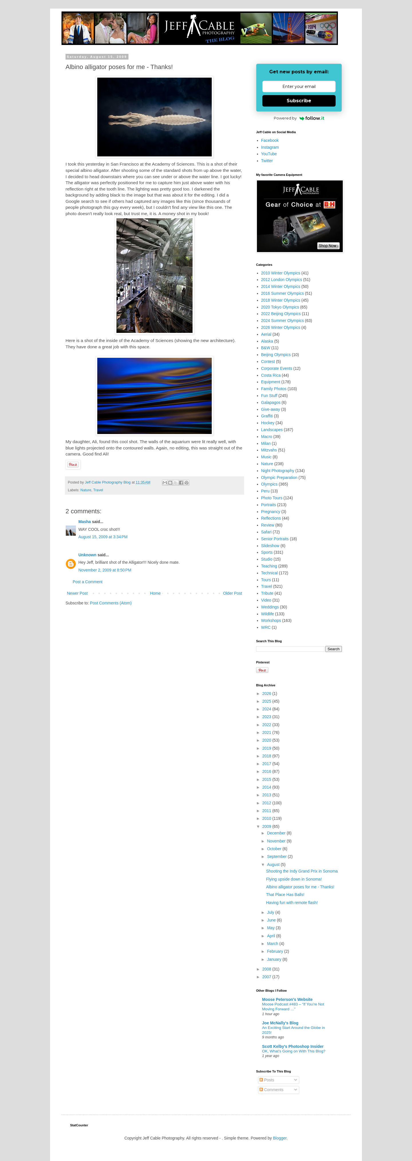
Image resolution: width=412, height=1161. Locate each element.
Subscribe (299, 100)
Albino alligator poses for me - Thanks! (300, 887)
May (271, 928)
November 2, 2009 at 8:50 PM (104, 570)
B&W (265, 347)
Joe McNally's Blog (280, 1023)
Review (267, 525)
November (276, 841)
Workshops (271, 620)
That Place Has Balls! (285, 894)
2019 (267, 748)
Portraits (268, 504)
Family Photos (274, 388)
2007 (267, 977)
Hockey (268, 423)
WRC (266, 627)
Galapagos (271, 402)
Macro (266, 436)
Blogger (279, 1138)
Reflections (271, 518)
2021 (267, 732)
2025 (267, 701)
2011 (267, 810)
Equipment (270, 382)
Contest (268, 361)
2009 (267, 826)
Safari (266, 532)
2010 (267, 818)
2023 (267, 716)
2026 (267, 693)
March (273, 943)
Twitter (267, 160)
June (272, 920)
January (274, 959)
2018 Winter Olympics (280, 300)
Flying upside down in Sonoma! (294, 879)
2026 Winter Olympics (280, 327)
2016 (267, 771)
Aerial (266, 334)
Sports (267, 552)
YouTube (269, 154)
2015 (267, 779)
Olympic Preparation (279, 477)
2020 (267, 740)
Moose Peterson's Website (287, 999)
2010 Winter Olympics (280, 273)
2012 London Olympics (281, 279)
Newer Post (77, 593)
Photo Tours (271, 498)
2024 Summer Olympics (282, 320)
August (273, 864)
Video (266, 600)
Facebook (270, 140)
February (275, 951)
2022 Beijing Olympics (281, 313)
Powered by (299, 118)
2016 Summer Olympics (282, 293)
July (271, 912)
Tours (266, 579)
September (277, 856)
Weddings (270, 607)
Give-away (270, 409)
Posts (267, 1080)
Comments (272, 1089)
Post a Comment (87, 581)
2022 (267, 724)
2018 (267, 756)
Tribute (267, 593)
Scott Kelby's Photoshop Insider (293, 1046)
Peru (265, 491)
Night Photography (277, 470)
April (271, 936)
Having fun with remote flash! (292, 902)
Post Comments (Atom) (111, 603)
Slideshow (270, 545)
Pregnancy (270, 511)
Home (155, 593)
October (274, 848)
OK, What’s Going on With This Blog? (293, 1051)
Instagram (270, 147)
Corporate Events (276, 368)
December (276, 833)
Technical (269, 573)
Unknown (87, 555)
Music (266, 457)
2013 (267, 795)
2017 (267, 763)
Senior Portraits (275, 539)
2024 (267, 709)
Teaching (269, 566)
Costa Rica (271, 375)
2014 (267, 787)
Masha (84, 521)
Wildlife (267, 614)
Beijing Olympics (276, 354)
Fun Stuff (269, 395)
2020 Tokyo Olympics (280, 307)
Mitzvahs (269, 450)
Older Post (232, 593)
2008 (267, 969)
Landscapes (272, 429)
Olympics (269, 484)
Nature (85, 490)
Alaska (267, 341)
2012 (267, 803)
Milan (266, 443)
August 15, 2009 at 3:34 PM (103, 537)
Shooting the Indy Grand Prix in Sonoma (302, 871)
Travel (98, 490)
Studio (267, 559)
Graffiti (267, 416)
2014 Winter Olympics (280, 286)
